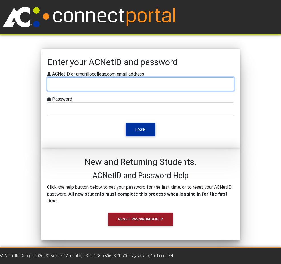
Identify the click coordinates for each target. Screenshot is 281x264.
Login (140, 129)
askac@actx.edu (155, 255)
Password (62, 99)
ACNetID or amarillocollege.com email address (98, 74)
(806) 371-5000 (119, 255)
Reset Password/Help (140, 219)
